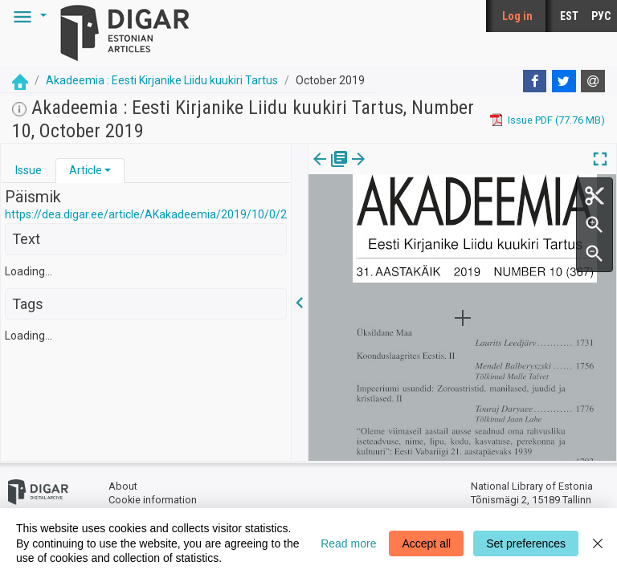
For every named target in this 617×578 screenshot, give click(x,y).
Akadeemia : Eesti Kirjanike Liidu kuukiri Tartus (162, 80)
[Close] (597, 543)
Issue (28, 170)
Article (85, 170)
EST (569, 16)
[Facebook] (535, 81)
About (122, 486)
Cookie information (152, 500)
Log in (517, 16)
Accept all (426, 543)
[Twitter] (564, 81)
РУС (601, 16)
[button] (27, 16)
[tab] (28, 170)
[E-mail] (593, 81)
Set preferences (526, 543)
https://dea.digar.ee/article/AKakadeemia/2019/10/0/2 (146, 214)
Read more (348, 543)
